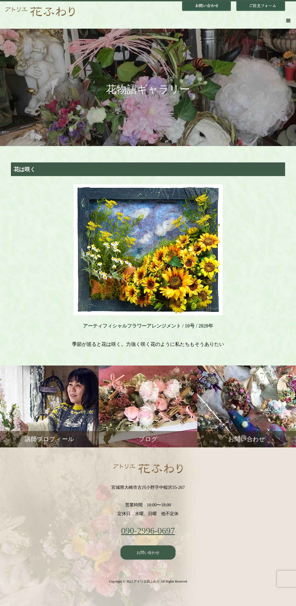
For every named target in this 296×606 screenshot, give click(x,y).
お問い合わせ (148, 552)
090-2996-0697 (148, 530)
